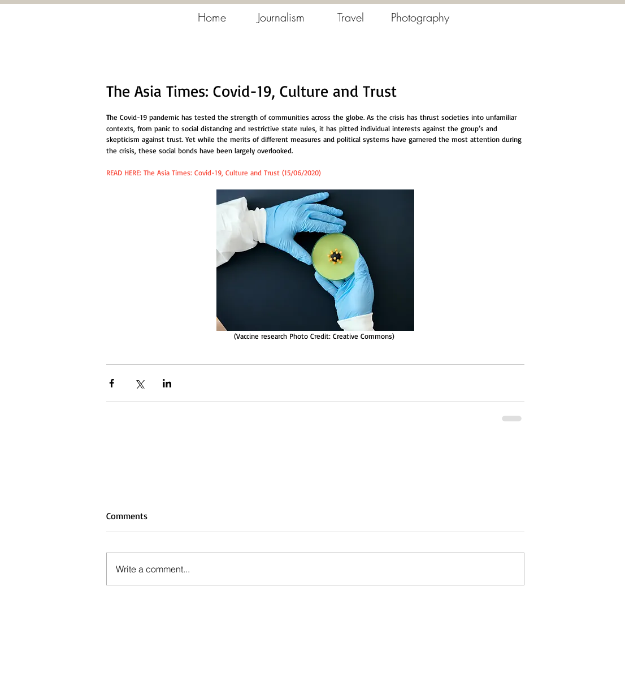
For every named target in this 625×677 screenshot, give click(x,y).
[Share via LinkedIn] (167, 383)
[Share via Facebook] (111, 383)
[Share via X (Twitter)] (139, 383)
